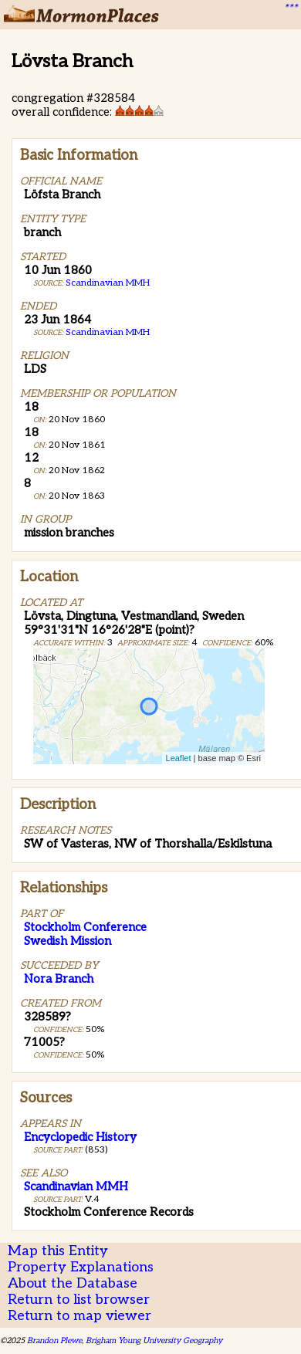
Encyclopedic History (80, 1137)
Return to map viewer (79, 1316)
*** (290, 8)
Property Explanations (81, 1267)
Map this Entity (58, 1251)
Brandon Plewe (54, 1340)
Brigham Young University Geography (154, 1340)
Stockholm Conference (85, 927)
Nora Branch (58, 979)
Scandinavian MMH (108, 283)
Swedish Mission (67, 941)
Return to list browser (79, 1299)
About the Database (72, 1283)
